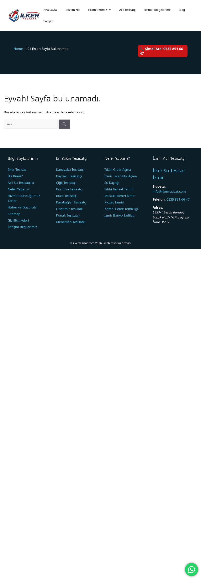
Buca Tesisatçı (66, 195)
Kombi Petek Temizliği (121, 209)
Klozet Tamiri (114, 202)
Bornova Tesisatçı (69, 189)
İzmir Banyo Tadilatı (119, 215)
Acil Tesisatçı (127, 10)
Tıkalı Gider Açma (117, 169)
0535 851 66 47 (178, 199)
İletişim (49, 21)
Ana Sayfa (50, 10)
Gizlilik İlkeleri (18, 220)
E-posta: (159, 186)
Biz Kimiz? (15, 176)
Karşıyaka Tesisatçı (70, 169)
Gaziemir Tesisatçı (69, 209)
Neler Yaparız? (18, 189)
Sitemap (14, 214)
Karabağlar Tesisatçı (71, 202)
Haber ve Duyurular (23, 207)
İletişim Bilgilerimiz (22, 227)
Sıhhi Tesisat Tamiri (119, 189)
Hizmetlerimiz (101, 9)
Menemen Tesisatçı (70, 222)
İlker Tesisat (17, 169)
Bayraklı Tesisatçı (69, 176)
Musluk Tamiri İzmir (119, 195)
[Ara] (64, 124)
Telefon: (159, 199)
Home (18, 48)
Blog (182, 10)
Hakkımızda (72, 10)
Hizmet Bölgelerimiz (157, 10)
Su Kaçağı (111, 182)
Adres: (158, 207)
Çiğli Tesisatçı (66, 182)
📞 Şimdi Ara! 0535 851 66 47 (161, 51)
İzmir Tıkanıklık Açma (120, 176)
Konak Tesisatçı (67, 215)
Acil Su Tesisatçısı (21, 182)
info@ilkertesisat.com (169, 191)
